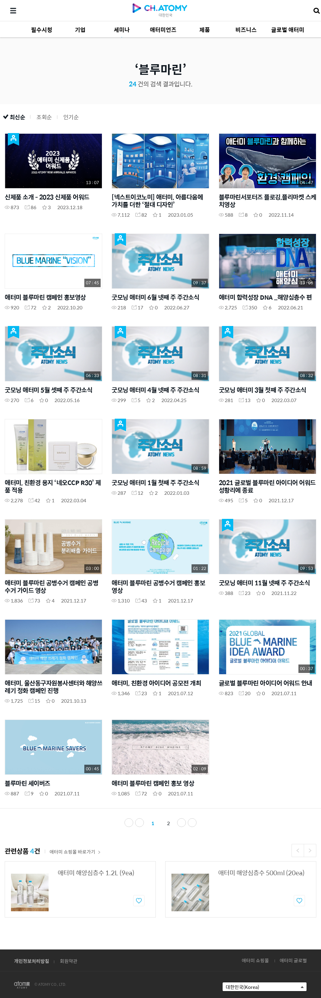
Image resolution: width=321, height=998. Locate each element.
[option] (80, 889)
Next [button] (310, 850)
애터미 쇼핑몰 (255, 960)
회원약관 (68, 960)
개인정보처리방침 (31, 960)
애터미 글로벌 (293, 960)
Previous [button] (298, 850)
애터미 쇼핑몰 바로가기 (75, 851)
